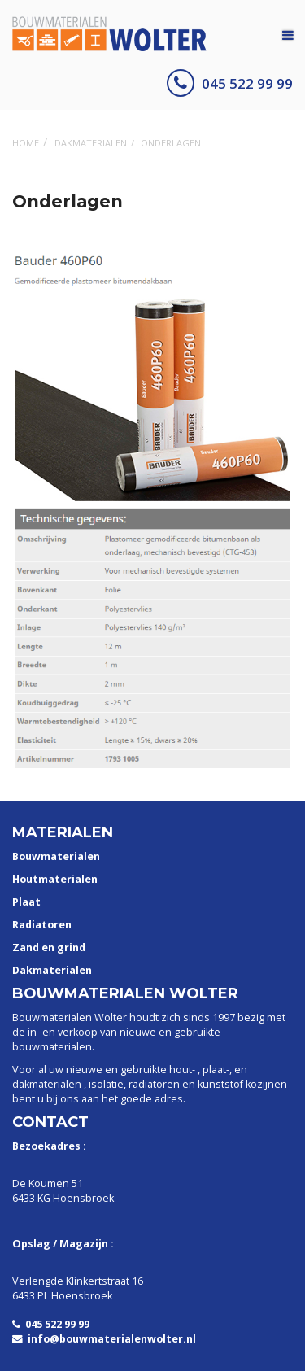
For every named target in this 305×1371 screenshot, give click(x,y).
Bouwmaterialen (56, 856)
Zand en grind (48, 947)
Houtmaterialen (55, 879)
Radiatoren (42, 925)
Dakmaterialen (90, 143)
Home (25, 143)
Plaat (26, 902)
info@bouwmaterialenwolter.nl (104, 1339)
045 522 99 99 (230, 83)
